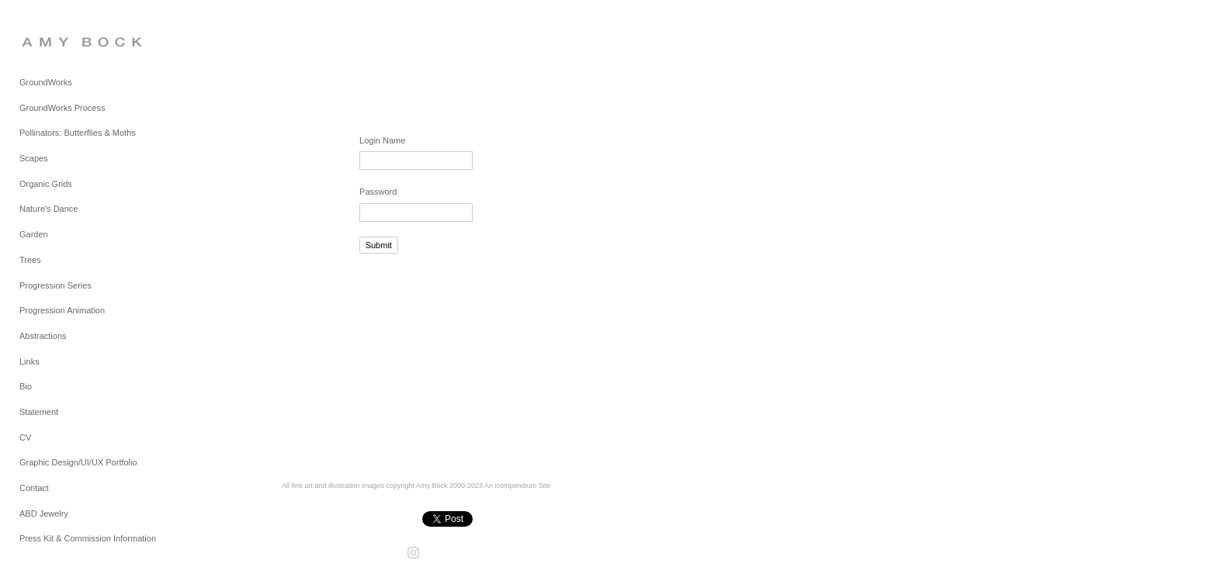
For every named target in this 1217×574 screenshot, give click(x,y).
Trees (30, 260)
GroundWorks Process (62, 107)
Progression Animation (62, 310)
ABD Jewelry (43, 513)
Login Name (382, 140)
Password (378, 191)
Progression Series (55, 285)
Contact (34, 488)
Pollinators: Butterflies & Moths (77, 132)
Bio (25, 386)
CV (25, 437)
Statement (38, 412)
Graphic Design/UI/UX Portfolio (78, 462)
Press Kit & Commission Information (87, 538)
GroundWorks (45, 82)
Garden (33, 234)
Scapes (33, 158)
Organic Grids (45, 183)
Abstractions (43, 336)
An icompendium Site (517, 485)
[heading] (58, 41)
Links (29, 361)
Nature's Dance (48, 208)
